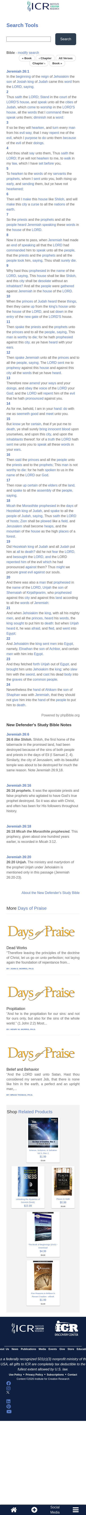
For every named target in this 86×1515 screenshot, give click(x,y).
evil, (9, 138)
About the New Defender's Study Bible (51, 893)
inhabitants (14, 439)
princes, (38, 618)
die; (35, 337)
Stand (44, 97)
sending (28, 184)
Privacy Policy (34, 1374)
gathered (67, 286)
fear (55, 552)
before (49, 163)
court (63, 97)
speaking (49, 225)
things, (72, 301)
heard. (57, 373)
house (43, 199)
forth (36, 664)
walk (67, 158)
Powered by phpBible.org (60, 715)
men (53, 644)
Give (62, 1349)
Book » (57, 63)
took (21, 260)
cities (69, 102)
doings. (38, 143)
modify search (28, 53)
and (48, 557)
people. (52, 679)
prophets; (46, 465)
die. (74, 260)
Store (71, 1349)
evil (22, 133)
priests (22, 219)
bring (43, 429)
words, (65, 618)
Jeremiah (34, 225)
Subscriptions (55, 1374)
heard (22, 225)
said (18, 460)
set (41, 163)
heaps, (49, 526)
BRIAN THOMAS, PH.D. (21, 1095)
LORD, (17, 87)
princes (27, 301)
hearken (43, 158)
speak (42, 102)
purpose (31, 138)
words (32, 112)
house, (25, 102)
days (69, 506)
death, (11, 429)
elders (53, 485)
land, (71, 485)
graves (17, 679)
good (34, 414)
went (66, 628)
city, (28, 342)
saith (18, 97)
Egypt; (11, 633)
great (23, 572)
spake (19, 327)
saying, (28, 87)
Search (65, 39)
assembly (44, 490)
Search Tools (22, 25)
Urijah (46, 587)
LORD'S (12, 102)
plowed (46, 521)
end (14, 245)
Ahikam (51, 690)
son (9, 81)
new (28, 316)
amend (34, 383)
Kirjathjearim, (36, 592)
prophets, (13, 179)
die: (24, 470)
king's (53, 306)
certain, (36, 424)
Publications (28, 1349)
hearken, (38, 127)
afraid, (36, 628)
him (23, 562)
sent (37, 179)
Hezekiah (13, 511)
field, (65, 521)
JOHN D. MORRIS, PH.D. (22, 968)
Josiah (21, 81)
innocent (54, 429)
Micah (11, 506)
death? (30, 552)
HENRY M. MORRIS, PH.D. (23, 1029)
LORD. (37, 230)
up (33, 306)
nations (59, 204)
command (53, 112)
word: (60, 117)
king (31, 81)
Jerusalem (14, 526)
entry (10, 316)
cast (46, 674)
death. (21, 705)
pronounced (34, 398)
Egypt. (39, 654)
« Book (27, 58)
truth (51, 439)
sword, (31, 674)
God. (45, 475)
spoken (50, 470)
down (59, 311)
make (27, 199)
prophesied (37, 271)
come (31, 107)
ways (52, 383)
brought (12, 669)
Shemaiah (14, 592)
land (59, 598)
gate (35, 316)
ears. (10, 347)
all (18, 552)
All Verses (66, 58)
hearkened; (14, 189)
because (69, 138)
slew (73, 669)
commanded (15, 250)
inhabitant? (14, 286)
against (30, 567)
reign (45, 76)
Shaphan (13, 695)
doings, (11, 388)
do (44, 138)
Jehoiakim (61, 76)
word (68, 81)
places (64, 531)
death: (49, 623)
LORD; (34, 97)
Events (52, 1349)
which (47, 562)
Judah (43, 81)
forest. (11, 536)
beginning (23, 76)
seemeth (23, 414)
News (15, 1349)
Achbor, (55, 649)
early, (10, 184)
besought (20, 557)
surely (65, 260)
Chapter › (38, 63)
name (60, 271)
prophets (47, 219)
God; (10, 393)
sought (19, 623)
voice (43, 388)
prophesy (13, 368)
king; (58, 669)
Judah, (11, 107)
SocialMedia (55, 1509)
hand (37, 690)
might (60, 567)
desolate (44, 281)
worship (46, 107)
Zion (23, 521)
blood (66, 429)
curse (35, 204)
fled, (52, 628)
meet (50, 414)
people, (70, 250)
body (68, 674)
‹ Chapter (45, 58)
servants (59, 173)
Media (42, 1349)
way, (29, 133)
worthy (22, 337)
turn (55, 127)
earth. (10, 209)
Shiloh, (60, 199)
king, (48, 613)
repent (54, 133)
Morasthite (30, 506)
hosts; (14, 521)
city (24, 204)
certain (33, 485)
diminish (40, 117)
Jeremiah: (41, 603)
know (16, 424)
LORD (57, 245)
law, (15, 163)
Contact (72, 1374)
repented (13, 562)
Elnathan (25, 649)
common (39, 679)
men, (10, 618)
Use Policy (15, 1374)
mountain (13, 531)
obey (28, 388)
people (11, 225)
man (72, 127)
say (32, 153)
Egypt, (69, 644)
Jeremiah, (42, 695)
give (15, 700)
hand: (58, 408)
